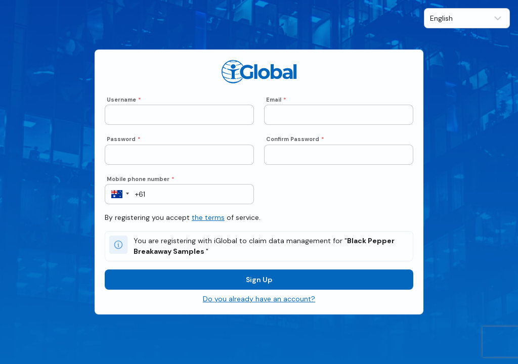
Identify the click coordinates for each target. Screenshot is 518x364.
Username (124, 99)
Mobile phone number (141, 179)
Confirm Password (295, 139)
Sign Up (259, 279)
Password (124, 139)
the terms (208, 217)
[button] (117, 194)
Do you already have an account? (259, 298)
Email (276, 99)
